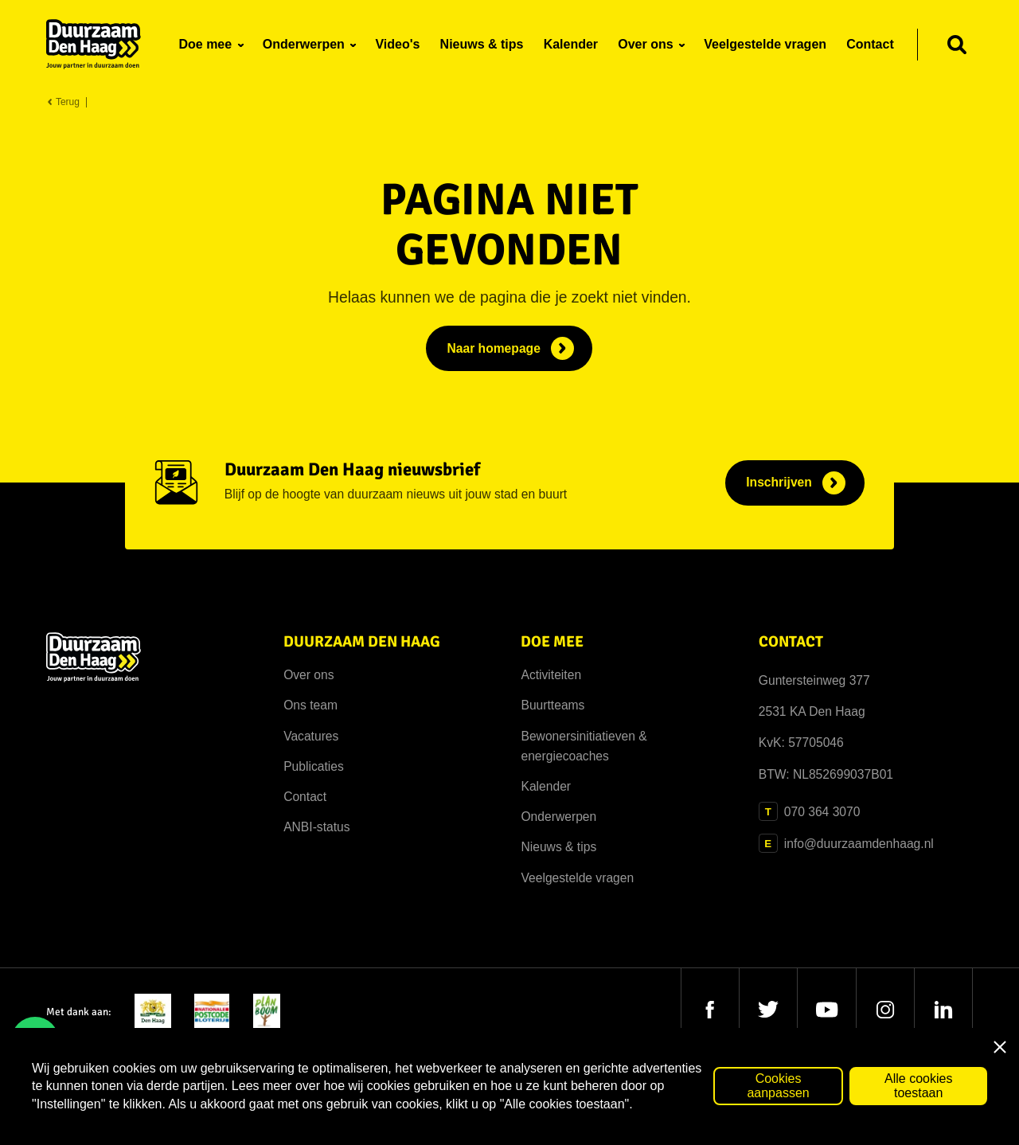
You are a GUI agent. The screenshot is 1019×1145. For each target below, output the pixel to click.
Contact (304, 796)
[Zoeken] (957, 45)
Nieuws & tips (558, 847)
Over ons (308, 675)
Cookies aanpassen (778, 1086)
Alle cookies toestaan (918, 1086)
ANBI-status (316, 827)
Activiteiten (551, 675)
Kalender (546, 786)
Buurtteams (552, 705)
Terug (63, 102)
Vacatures (310, 736)
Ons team (310, 705)
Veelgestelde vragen (577, 878)
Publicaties (313, 766)
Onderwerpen (558, 816)
